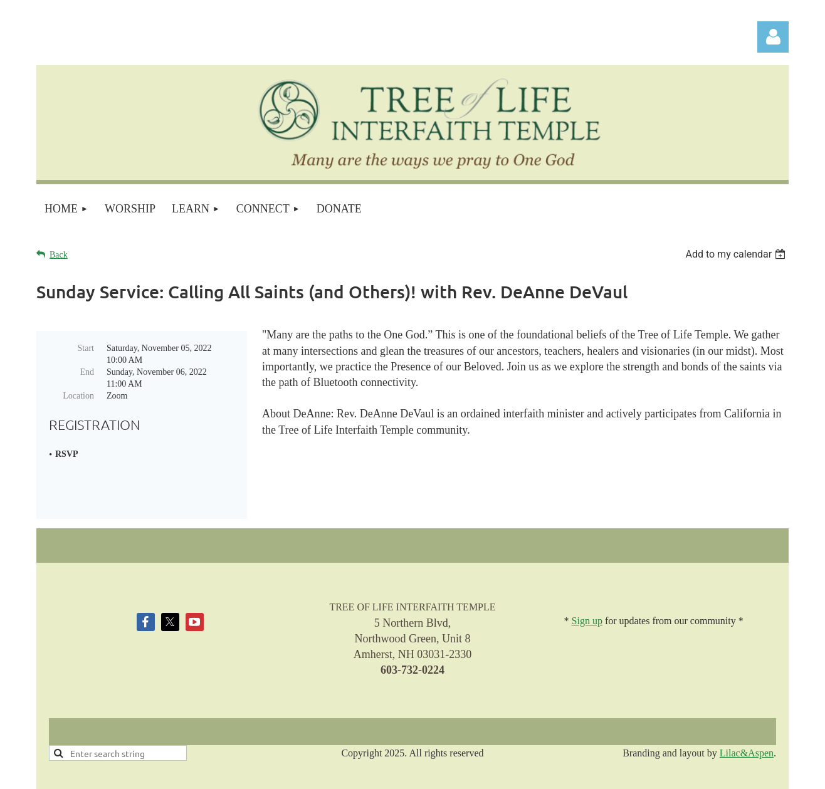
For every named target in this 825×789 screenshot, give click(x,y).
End (87, 372)
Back (59, 254)
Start (86, 348)
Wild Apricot (655, 773)
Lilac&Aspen (747, 706)
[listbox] (737, 254)
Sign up (587, 574)
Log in (773, 37)
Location (78, 395)
